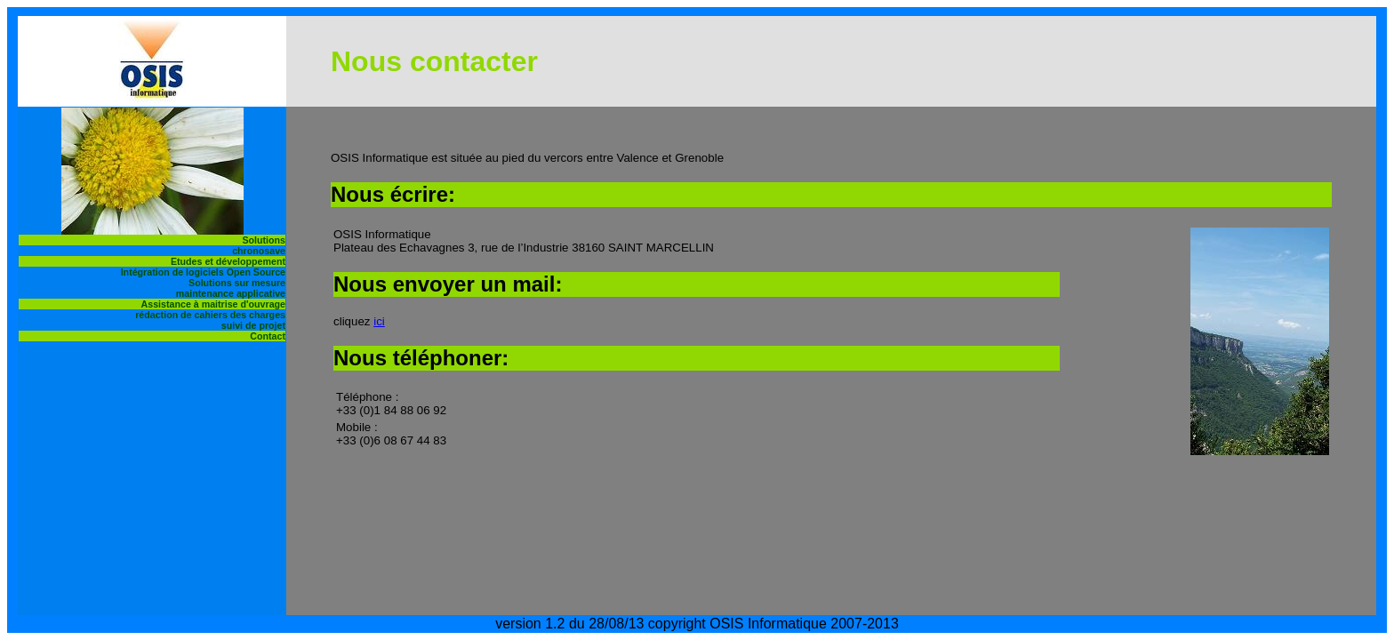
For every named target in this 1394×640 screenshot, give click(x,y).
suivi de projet (253, 325)
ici (379, 321)
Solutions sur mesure (236, 282)
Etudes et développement (228, 261)
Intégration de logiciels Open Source (203, 272)
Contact (267, 336)
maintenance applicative (230, 293)
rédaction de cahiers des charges (210, 314)
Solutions (263, 240)
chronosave (258, 250)
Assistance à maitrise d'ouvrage (213, 304)
